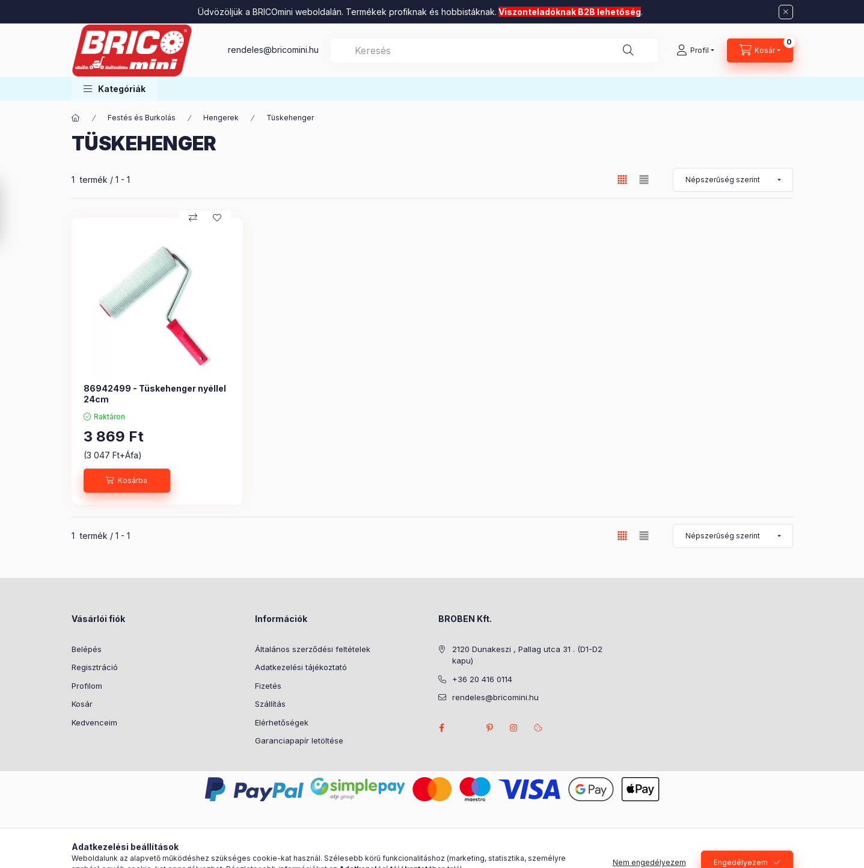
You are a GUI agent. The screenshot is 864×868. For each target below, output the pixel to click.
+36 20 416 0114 (482, 679)
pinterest (490, 728)
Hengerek (221, 117)
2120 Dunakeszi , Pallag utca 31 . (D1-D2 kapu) (527, 655)
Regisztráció (95, 667)
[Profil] (695, 50)
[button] (115, 88)
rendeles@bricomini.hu (273, 50)
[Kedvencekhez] (217, 218)
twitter (466, 728)
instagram (514, 728)
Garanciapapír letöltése (299, 740)
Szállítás (270, 704)
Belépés (87, 649)
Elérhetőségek (281, 722)
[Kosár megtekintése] (760, 50)
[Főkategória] (76, 117)
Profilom (87, 686)
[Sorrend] (733, 180)
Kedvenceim (94, 722)
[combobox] (494, 50)
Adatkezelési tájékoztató (301, 667)
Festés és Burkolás (142, 117)
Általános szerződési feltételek (312, 649)
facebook (442, 728)
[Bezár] (786, 12)
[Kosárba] (127, 481)
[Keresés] (628, 50)
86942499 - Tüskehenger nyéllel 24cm (155, 393)
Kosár (82, 704)
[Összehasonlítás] (193, 218)
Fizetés (268, 686)
